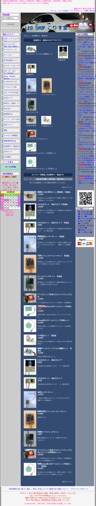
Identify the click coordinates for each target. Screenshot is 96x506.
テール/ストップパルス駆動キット (39, 53)
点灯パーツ (8, 125)
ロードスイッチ (32, 111)
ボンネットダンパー (12, 66)
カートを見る (63, 11)
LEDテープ (8, 98)
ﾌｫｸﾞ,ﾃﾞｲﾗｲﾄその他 (11, 92)
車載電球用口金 (10, 141)
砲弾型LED (8, 114)
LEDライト (8, 152)
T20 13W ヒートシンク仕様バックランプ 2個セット (87, 144)
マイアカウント (76, 11)
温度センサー (31, 92)
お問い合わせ (89, 11)
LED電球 (7, 157)
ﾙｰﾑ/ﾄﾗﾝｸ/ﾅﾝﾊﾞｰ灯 (10, 82)
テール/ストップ (10, 49)
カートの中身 (10, 167)
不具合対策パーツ (11, 60)
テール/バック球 (10, 87)
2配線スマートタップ (86, 122)
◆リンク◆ (82, 216)
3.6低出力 (31, 73)
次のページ (66, 187)
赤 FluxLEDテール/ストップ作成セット (41, 152)
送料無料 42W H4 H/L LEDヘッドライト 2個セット (87, 40)
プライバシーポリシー (79, 489)
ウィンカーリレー (49, 93)
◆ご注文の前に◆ (85, 212)
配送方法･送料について (59, 489)
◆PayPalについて (85, 230)
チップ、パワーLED (11, 119)
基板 (5, 130)
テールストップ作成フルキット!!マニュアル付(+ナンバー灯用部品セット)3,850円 (55, 452)
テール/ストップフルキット (37, 138)
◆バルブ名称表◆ (85, 214)
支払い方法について (40, 489)
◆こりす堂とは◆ (85, 232)
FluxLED (7, 109)
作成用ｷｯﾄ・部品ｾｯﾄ (12, 146)
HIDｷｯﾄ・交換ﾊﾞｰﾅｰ (11, 103)
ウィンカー (8, 55)
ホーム (53, 11)
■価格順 (52, 179)
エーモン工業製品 (11, 135)
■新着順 (60, 179)
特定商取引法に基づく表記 (19, 489)
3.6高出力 (63, 59)
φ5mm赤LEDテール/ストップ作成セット (42, 168)
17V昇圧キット (47, 125)
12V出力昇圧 (31, 124)
